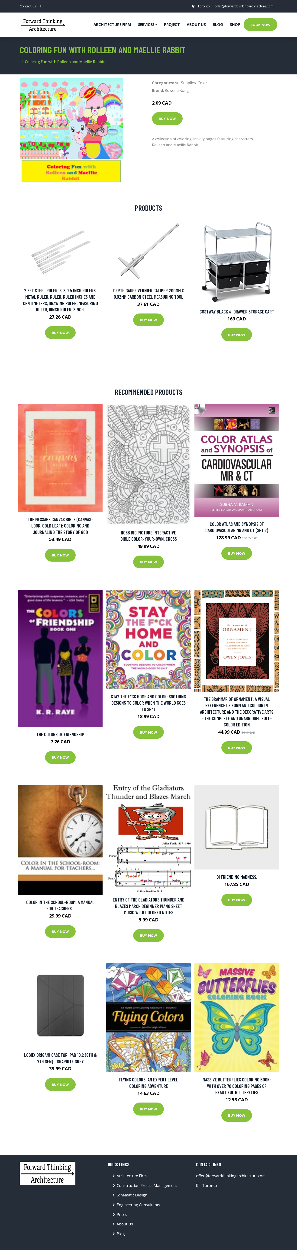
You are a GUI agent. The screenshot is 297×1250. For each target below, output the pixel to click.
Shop (235, 24)
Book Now (260, 24)
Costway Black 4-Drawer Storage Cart (237, 311)
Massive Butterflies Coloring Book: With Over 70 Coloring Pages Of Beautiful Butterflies (237, 1086)
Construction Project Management (147, 1185)
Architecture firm (112, 24)
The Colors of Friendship (60, 734)
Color (202, 82)
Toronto (203, 6)
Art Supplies (185, 82)
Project (172, 24)
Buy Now (167, 118)
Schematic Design (132, 1195)
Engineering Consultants (138, 1204)
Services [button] (146, 24)
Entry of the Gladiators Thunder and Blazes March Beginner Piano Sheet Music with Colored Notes (148, 906)
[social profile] (41, 6)
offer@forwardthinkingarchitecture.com (244, 6)
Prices (122, 1214)
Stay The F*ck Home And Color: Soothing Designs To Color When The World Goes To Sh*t (148, 703)
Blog (218, 24)
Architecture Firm (132, 1175)
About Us (196, 24)
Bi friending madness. (236, 877)
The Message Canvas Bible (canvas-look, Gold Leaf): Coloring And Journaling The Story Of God (60, 525)
